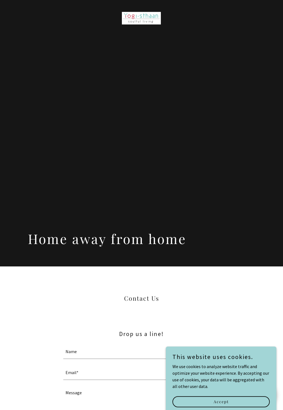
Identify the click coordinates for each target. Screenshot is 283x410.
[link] (141, 17)
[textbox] (141, 352)
